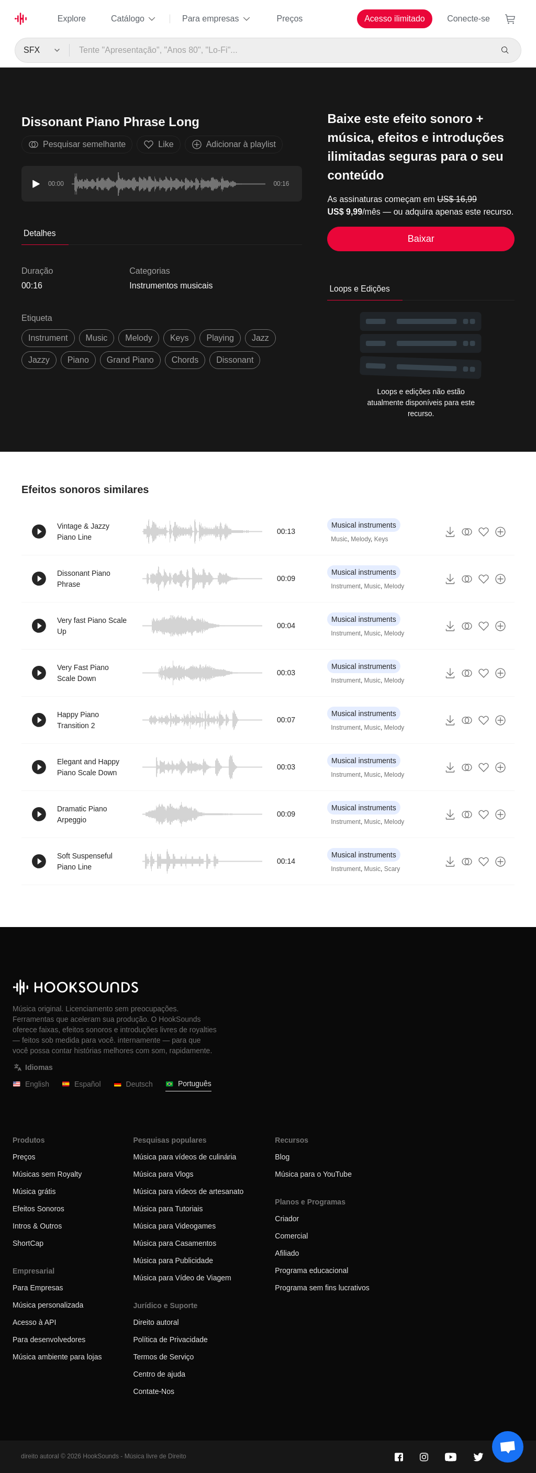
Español (81, 1084)
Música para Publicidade (173, 1260)
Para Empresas (38, 1288)
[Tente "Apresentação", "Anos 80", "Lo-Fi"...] (281, 50)
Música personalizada (48, 1305)
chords (185, 359)
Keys (381, 539)
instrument (48, 337)
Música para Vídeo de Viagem (182, 1278)
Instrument (346, 586)
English (31, 1084)
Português (188, 1083)
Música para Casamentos (174, 1243)
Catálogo (134, 19)
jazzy (39, 359)
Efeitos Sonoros (38, 1208)
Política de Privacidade (170, 1339)
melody (138, 337)
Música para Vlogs (163, 1174)
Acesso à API (34, 1322)
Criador (287, 1218)
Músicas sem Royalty (47, 1174)
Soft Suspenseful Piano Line (85, 861)
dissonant (234, 359)
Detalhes (40, 233)
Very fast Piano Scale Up (92, 625)
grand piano (130, 359)
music (97, 337)
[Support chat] (507, 1447)
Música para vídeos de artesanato (188, 1191)
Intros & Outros (37, 1226)
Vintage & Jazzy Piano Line (83, 531)
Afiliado (287, 1253)
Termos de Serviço (163, 1357)
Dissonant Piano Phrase (83, 578)
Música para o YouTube (313, 1174)
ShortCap (28, 1243)
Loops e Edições (359, 288)
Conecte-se (468, 18)
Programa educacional (311, 1270)
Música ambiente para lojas (57, 1357)
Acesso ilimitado (394, 18)
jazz (260, 337)
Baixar (421, 238)
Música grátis (34, 1191)
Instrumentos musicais (171, 285)
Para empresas (217, 19)
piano (78, 359)
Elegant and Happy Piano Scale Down (88, 767)
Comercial (291, 1236)
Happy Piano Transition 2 (78, 720)
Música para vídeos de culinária (184, 1157)
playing (219, 337)
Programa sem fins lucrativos (322, 1288)
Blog (282, 1157)
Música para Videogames (174, 1226)
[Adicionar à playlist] (500, 532)
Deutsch (133, 1084)
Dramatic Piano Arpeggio (82, 814)
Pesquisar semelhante (77, 144)
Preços (290, 18)
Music (339, 539)
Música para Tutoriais (168, 1208)
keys (179, 337)
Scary (392, 869)
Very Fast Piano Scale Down (83, 673)
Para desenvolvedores (49, 1339)
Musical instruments (363, 525)
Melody (361, 539)
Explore (72, 18)
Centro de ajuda (159, 1374)
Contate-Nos (153, 1391)
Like (158, 144)
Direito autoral (155, 1322)
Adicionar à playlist (234, 144)
